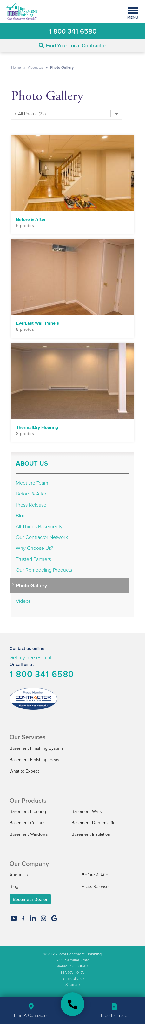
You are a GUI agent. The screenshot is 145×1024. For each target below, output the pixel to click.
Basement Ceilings (27, 823)
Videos (23, 601)
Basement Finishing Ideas (34, 759)
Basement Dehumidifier (94, 823)
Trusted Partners (33, 559)
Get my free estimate (32, 657)
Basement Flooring (28, 811)
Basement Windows (29, 834)
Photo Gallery (31, 585)
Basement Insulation (90, 834)
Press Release (31, 505)
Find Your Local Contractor (72, 45)
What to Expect (24, 771)
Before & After (31, 494)
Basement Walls (86, 811)
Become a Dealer (30, 899)
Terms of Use (73, 978)
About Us (32, 463)
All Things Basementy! (40, 526)
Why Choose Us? (34, 548)
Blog (21, 516)
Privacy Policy (72, 972)
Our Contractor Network (42, 537)
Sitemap (72, 984)
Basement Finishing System (36, 748)
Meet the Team (32, 483)
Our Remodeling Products (44, 570)
